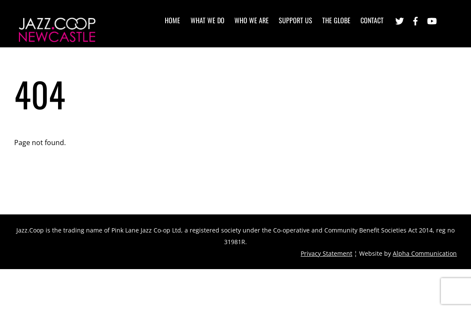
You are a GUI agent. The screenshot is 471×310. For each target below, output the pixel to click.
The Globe (336, 20)
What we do (208, 20)
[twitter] (400, 20)
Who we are (251, 20)
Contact (372, 20)
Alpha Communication (425, 253)
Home (172, 20)
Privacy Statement (326, 253)
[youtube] (431, 20)
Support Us (295, 20)
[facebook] (415, 20)
